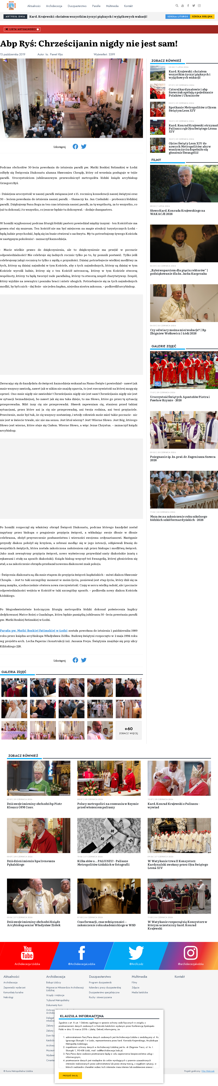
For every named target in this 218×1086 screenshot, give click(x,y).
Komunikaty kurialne (13, 992)
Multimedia (112, 6)
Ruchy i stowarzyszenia (100, 997)
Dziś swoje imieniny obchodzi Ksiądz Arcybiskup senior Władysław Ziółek (33, 923)
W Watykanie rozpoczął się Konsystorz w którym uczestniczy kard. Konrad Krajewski (177, 925)
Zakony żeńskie (53, 1030)
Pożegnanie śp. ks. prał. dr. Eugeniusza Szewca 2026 (183, 458)
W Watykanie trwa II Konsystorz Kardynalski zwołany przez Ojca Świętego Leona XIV (178, 864)
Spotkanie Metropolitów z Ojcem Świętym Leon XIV (192, 108)
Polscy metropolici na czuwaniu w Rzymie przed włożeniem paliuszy (108, 805)
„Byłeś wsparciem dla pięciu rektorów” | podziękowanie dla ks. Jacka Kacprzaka (179, 272)
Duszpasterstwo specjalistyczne (104, 992)
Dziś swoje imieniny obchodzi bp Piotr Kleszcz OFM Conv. (34, 805)
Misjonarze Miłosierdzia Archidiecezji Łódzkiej (65, 989)
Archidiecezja (54, 6)
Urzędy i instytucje (55, 995)
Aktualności (33, 6)
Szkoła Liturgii (178, 16)
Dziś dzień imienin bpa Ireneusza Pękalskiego (31, 862)
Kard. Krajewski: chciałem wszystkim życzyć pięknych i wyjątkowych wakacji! (88, 16)
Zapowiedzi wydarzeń (14, 987)
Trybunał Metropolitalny (57, 1000)
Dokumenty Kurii (54, 1005)
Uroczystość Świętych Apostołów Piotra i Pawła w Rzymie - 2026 (180, 398)
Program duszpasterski (100, 982)
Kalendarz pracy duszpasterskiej (105, 987)
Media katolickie (140, 992)
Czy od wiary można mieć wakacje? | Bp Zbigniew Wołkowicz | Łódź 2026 (178, 331)
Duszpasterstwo (77, 6)
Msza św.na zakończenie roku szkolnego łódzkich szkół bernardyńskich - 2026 (178, 518)
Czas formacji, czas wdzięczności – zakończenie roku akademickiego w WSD (106, 923)
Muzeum (50, 1050)
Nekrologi (8, 997)
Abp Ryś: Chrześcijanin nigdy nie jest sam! (89, 43)
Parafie (96, 6)
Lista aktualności (23, 29)
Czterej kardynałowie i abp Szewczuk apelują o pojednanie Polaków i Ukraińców (191, 92)
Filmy (134, 982)
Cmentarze (51, 1060)
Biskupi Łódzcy (53, 982)
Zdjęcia (135, 987)
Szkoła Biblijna (202, 16)
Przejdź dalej (70, 1075)
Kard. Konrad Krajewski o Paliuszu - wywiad (173, 805)
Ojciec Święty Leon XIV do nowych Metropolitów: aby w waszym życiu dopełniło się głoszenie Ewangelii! (190, 148)
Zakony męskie (53, 1025)
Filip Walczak (208, 1071)
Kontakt (128, 6)
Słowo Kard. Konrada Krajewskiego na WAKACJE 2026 (177, 212)
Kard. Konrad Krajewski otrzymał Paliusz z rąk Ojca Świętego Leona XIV (193, 128)
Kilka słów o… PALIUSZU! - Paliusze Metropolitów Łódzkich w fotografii (103, 862)
